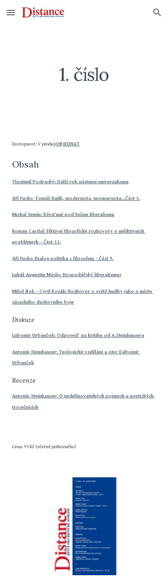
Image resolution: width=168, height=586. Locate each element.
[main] (84, 74)
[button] (11, 12)
